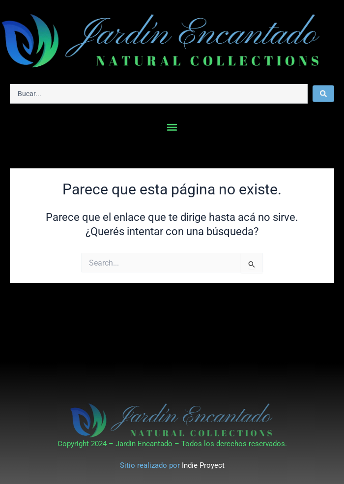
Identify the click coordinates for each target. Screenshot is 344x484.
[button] (172, 127)
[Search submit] (323, 92)
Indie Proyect (203, 465)
